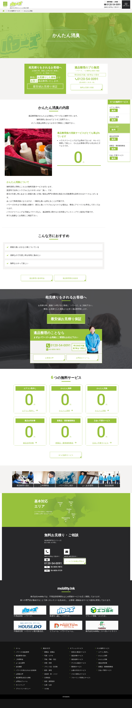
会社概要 (19, 667)
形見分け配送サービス (78, 652)
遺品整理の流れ (21, 655)
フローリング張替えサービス (80, 677)
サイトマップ (20, 685)
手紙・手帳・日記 (50, 659)
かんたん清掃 (102, 655)
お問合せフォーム (22, 681)
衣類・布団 (48, 663)
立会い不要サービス (105, 670)
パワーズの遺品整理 (22, 652)
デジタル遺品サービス (78, 663)
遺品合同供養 (102, 663)
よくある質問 (20, 663)
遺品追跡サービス (77, 659)
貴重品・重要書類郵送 (105, 667)
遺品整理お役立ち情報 (23, 677)
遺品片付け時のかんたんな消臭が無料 (19, 8)
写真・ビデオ (48, 655)
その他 (46, 689)
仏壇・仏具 (48, 685)
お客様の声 (19, 674)
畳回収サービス (76, 667)
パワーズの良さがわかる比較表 (26, 670)
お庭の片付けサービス (78, 670)
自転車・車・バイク (51, 674)
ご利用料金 (19, 659)
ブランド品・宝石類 (51, 667)
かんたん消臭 (102, 659)
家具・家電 (48, 670)
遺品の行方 (46, 648)
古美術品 (47, 677)
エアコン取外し (103, 652)
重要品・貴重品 (49, 652)
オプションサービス (76, 648)
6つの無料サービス (103, 648)
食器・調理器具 (49, 681)
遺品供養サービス (77, 655)
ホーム (18, 648)
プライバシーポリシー (23, 689)
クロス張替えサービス (78, 674)
